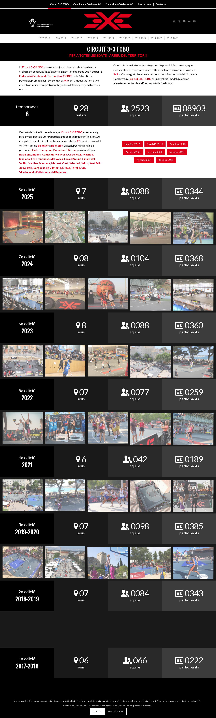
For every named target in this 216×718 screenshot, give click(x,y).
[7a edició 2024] (144, 160)
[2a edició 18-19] (155, 144)
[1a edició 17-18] (132, 144)
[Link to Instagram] (174, 21)
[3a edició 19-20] (177, 144)
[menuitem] (59, 4)
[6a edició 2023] (177, 152)
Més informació (116, 711)
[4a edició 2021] (133, 152)
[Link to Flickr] (189, 21)
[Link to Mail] (194, 21)
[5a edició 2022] (155, 152)
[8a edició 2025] (166, 160)
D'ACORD (97, 711)
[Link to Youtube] (184, 21)
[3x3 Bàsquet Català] (108, 21)
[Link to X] (179, 21)
